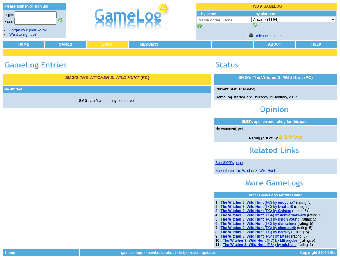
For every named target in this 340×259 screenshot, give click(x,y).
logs (139, 253)
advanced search (270, 36)
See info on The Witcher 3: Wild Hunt (245, 171)
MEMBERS (149, 44)
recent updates (203, 253)
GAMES (65, 44)
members (154, 253)
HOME (23, 44)
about (171, 253)
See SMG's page (229, 163)
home (10, 253)
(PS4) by (263, 215)
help (183, 253)
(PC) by (258, 202)
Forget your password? (28, 30)
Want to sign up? (23, 34)
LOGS (107, 44)
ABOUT (274, 44)
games (127, 253)
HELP (316, 44)
